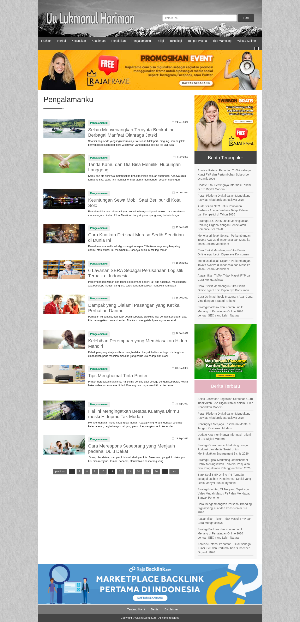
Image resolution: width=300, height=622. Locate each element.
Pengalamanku (141, 40)
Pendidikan (118, 40)
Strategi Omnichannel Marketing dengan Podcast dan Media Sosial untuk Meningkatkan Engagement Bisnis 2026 (224, 449)
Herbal (61, 40)
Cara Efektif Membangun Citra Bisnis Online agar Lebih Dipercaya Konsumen (223, 252)
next (174, 471)
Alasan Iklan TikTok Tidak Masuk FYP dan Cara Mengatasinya (224, 277)
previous (60, 471)
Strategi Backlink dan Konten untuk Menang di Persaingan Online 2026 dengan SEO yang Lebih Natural (220, 311)
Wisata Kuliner (246, 40)
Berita (154, 609)
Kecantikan (79, 40)
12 (120, 471)
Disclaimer (171, 609)
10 (103, 471)
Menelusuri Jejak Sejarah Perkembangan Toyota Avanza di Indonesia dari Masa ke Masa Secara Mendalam (224, 239)
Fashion (46, 40)
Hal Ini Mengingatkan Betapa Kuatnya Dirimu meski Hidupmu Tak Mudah (133, 414)
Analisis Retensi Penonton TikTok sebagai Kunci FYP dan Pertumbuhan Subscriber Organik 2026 (224, 174)
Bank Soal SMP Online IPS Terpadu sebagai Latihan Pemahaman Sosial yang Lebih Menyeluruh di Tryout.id (224, 479)
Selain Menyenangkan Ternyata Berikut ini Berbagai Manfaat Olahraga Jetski (130, 132)
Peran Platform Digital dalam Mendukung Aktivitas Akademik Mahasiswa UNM (224, 197)
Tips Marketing (222, 40)
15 (147, 471)
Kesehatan (99, 40)
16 (156, 471)
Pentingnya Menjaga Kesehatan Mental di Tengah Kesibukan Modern (224, 426)
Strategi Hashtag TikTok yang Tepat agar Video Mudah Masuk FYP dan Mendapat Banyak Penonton (224, 493)
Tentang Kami (136, 609)
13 (129, 471)
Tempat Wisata (197, 40)
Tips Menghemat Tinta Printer (118, 375)
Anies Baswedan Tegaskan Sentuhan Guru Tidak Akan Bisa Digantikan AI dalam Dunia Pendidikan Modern (225, 403)
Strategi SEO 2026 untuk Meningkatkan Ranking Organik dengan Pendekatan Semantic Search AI (223, 225)
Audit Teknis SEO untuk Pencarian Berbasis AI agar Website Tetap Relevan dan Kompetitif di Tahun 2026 (223, 210)
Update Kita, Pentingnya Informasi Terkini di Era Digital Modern (224, 187)
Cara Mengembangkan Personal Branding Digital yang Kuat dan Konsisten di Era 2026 (225, 508)
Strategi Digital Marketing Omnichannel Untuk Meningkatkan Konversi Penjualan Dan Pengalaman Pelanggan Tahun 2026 (224, 464)
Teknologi (176, 40)
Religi (160, 40)
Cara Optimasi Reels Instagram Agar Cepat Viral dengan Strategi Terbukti (225, 298)
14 (138, 471)
